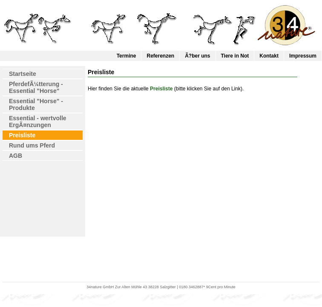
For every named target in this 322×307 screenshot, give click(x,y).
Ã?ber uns (197, 56)
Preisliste (22, 135)
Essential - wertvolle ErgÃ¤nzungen (37, 121)
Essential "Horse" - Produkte (36, 104)
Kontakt (269, 56)
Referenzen (160, 56)
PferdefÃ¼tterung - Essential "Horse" (36, 87)
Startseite (22, 73)
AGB (15, 155)
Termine (126, 56)
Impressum (302, 56)
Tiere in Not (235, 56)
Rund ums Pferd (32, 145)
